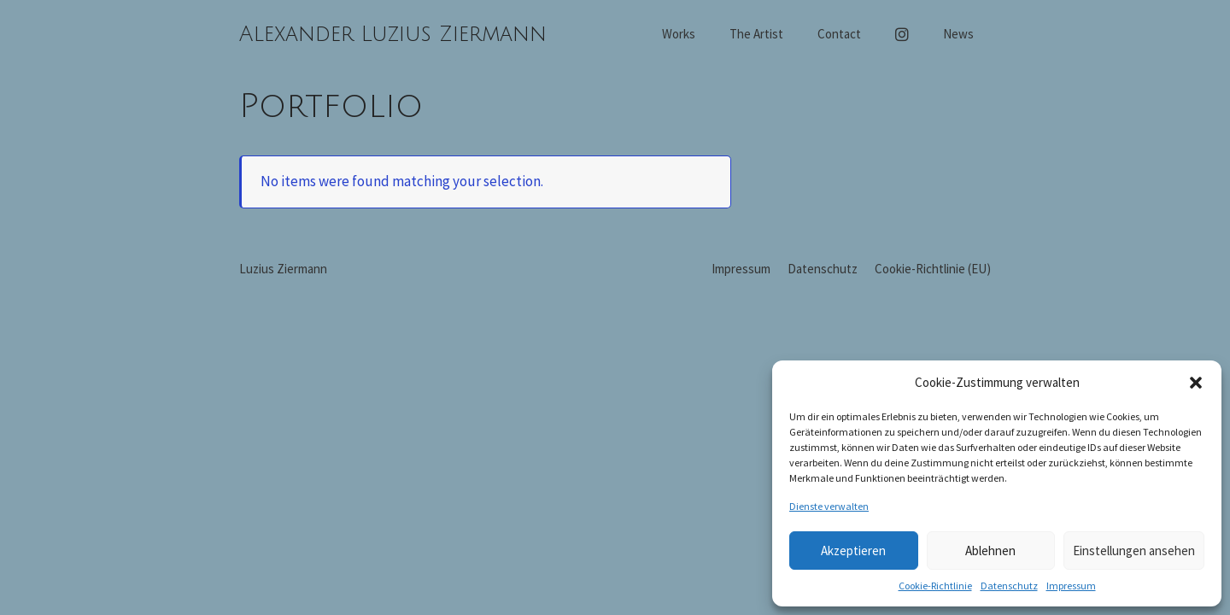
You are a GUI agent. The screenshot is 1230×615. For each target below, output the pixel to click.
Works (678, 34)
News (958, 34)
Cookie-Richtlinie (935, 585)
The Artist (756, 34)
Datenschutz (1009, 585)
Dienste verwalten (829, 506)
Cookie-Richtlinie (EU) (933, 269)
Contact (839, 34)
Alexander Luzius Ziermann (393, 34)
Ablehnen (990, 550)
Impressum (1071, 585)
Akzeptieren (853, 550)
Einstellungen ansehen (1134, 550)
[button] (1195, 382)
